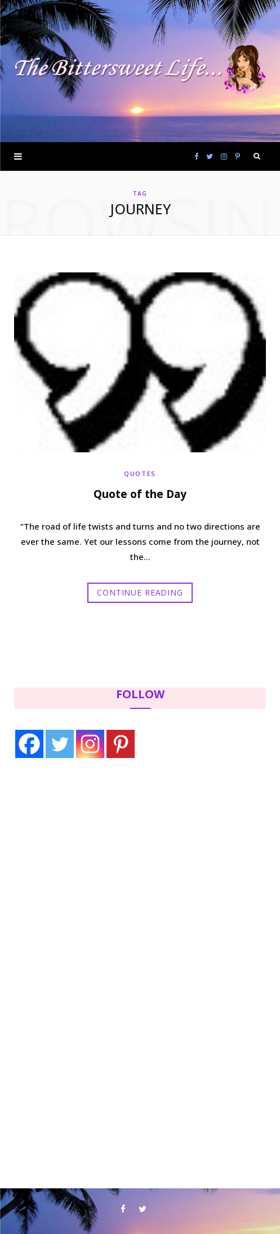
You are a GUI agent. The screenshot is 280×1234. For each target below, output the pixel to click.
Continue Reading (140, 592)
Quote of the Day (140, 494)
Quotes (140, 473)
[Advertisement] (85, 860)
